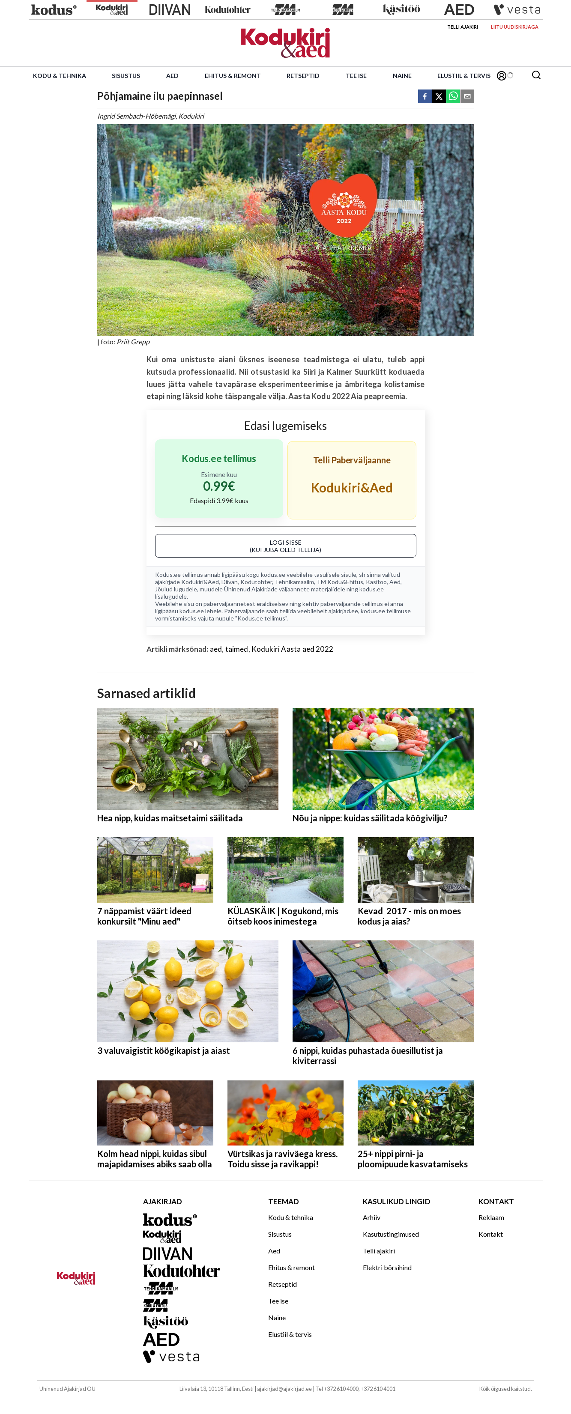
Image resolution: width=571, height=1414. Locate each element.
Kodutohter (256, 581)
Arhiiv (371, 1217)
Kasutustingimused (391, 1234)
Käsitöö (376, 581)
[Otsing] (536, 75)
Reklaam (491, 1217)
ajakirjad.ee (343, 611)
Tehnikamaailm (294, 581)
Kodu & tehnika (59, 75)
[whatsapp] (453, 96)
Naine (402, 75)
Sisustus (126, 75)
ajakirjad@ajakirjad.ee (284, 1388)
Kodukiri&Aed (200, 581)
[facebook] (425, 96)
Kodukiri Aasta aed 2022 (292, 648)
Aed (172, 75)
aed (216, 648)
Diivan (229, 581)
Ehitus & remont (233, 75)
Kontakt (490, 1234)
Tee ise (356, 75)
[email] (467, 96)
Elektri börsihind (387, 1267)
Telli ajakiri (462, 27)
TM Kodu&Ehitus (340, 581)
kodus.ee (273, 574)
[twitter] (439, 96)
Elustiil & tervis (463, 75)
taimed (236, 648)
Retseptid (303, 75)
